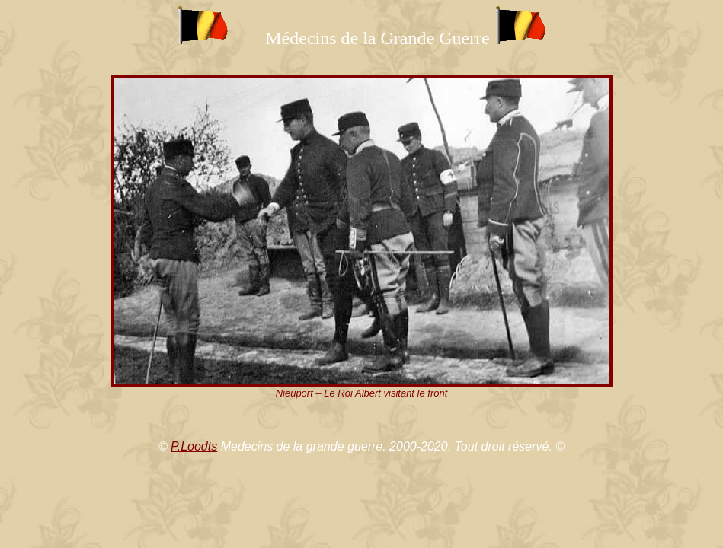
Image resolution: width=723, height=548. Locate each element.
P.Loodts (194, 446)
